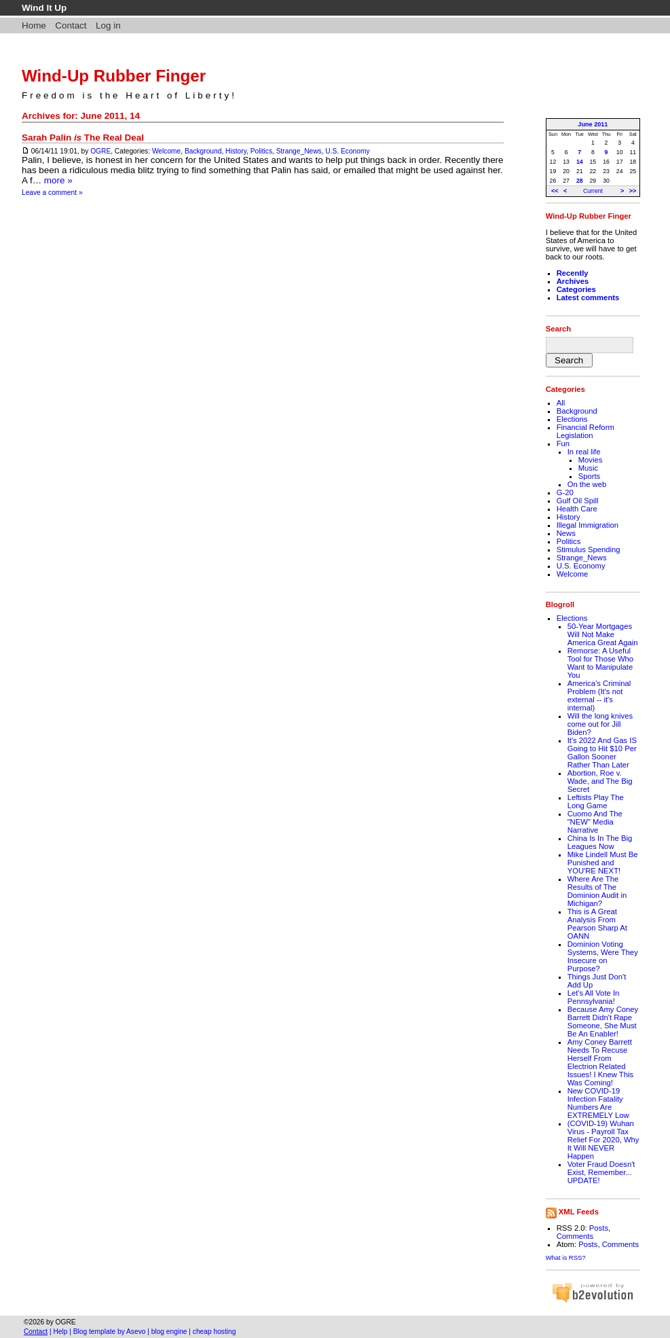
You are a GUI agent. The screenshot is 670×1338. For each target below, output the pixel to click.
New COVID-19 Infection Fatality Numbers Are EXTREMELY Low (598, 1103)
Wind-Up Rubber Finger (114, 76)
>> (633, 190)
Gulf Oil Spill (578, 500)
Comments (575, 1236)
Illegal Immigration (587, 525)
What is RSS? (566, 1257)
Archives (573, 281)
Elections (572, 419)
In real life (584, 452)
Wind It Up (44, 8)
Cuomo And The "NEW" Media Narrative (594, 822)
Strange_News (299, 151)
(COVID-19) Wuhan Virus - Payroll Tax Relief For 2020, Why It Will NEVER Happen (603, 1139)
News (566, 533)
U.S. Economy (347, 151)
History (235, 151)
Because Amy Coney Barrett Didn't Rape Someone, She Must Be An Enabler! (603, 1021)
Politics (261, 151)
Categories (576, 289)
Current (593, 190)
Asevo (135, 1331)
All (561, 403)
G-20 (565, 492)
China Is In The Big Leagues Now (600, 842)
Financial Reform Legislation (585, 431)
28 (579, 180)
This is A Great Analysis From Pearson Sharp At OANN (597, 923)
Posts (598, 1228)
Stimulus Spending (588, 549)
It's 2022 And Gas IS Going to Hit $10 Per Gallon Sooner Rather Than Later (602, 752)
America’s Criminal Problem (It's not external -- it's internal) (599, 695)
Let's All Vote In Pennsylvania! (593, 997)
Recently (573, 273)
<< (555, 190)
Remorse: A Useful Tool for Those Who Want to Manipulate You (600, 663)
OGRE (100, 151)
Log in (108, 25)
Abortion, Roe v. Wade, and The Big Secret (600, 781)
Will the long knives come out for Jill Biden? (600, 724)
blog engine (169, 1331)
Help (60, 1331)
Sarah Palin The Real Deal (83, 137)
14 (579, 161)
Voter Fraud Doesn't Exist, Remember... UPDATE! (601, 1172)
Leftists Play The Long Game (595, 801)
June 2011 (593, 124)
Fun (563, 443)
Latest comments (588, 297)
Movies (590, 460)
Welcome (166, 151)
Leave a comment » (52, 192)
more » (58, 180)
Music (588, 468)
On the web (587, 484)
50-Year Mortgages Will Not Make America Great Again (602, 634)
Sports (589, 476)
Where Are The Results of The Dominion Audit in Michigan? (597, 891)
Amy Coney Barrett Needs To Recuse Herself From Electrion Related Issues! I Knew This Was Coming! (600, 1062)
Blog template (94, 1331)
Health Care (577, 509)
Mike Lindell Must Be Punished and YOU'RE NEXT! (602, 862)
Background (203, 151)
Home (34, 25)
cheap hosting (214, 1331)
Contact (70, 25)
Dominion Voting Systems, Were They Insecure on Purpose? (602, 956)
